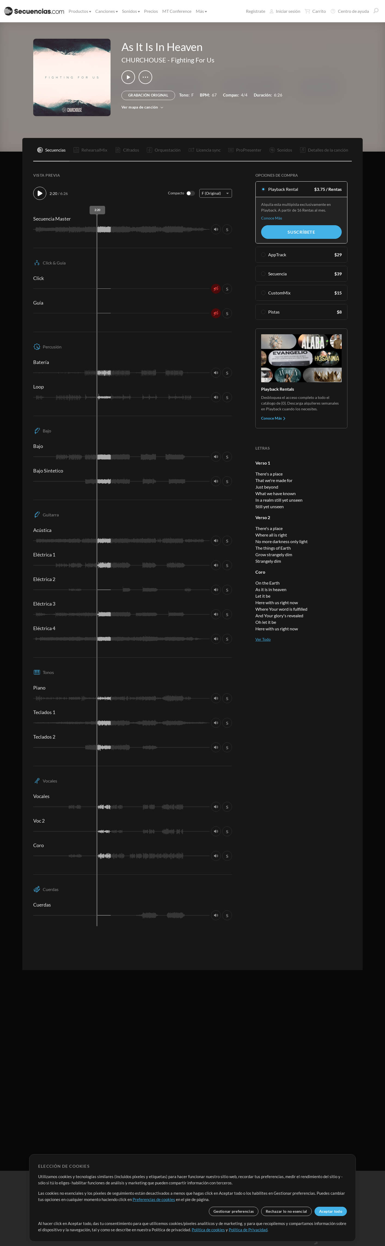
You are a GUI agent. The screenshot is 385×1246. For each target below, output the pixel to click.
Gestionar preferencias (233, 1211)
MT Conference (176, 11)
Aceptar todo (330, 1211)
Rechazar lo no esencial (286, 1211)
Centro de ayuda (349, 11)
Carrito (315, 11)
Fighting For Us (192, 60)
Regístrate (255, 11)
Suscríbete (301, 231)
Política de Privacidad (248, 1229)
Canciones (106, 11)
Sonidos (130, 11)
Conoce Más (271, 218)
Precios (151, 11)
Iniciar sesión (285, 11)
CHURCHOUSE (143, 60)
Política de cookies (208, 1229)
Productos (79, 11)
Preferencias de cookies (154, 1199)
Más (201, 11)
